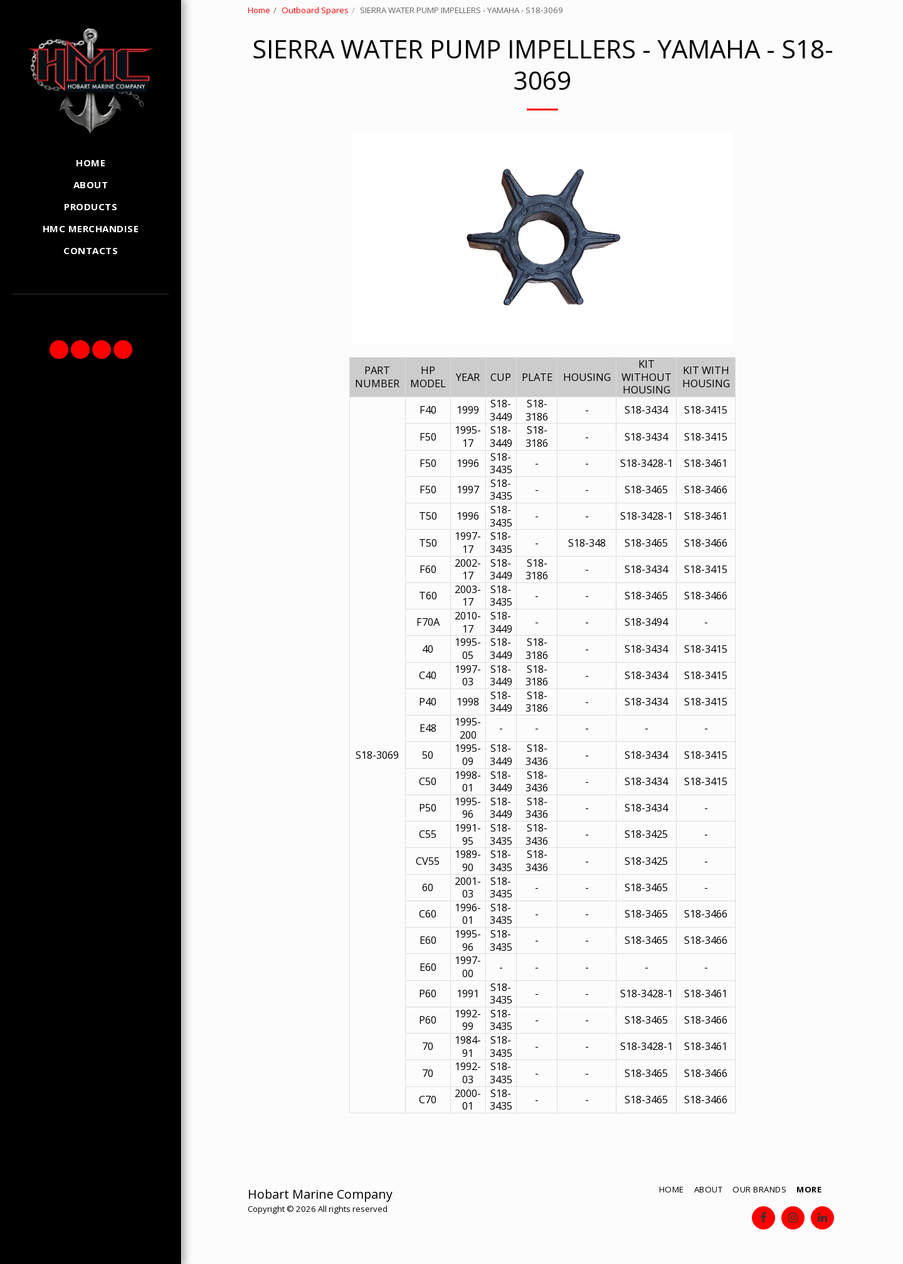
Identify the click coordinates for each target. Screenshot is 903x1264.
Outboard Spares (315, 10)
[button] (59, 349)
